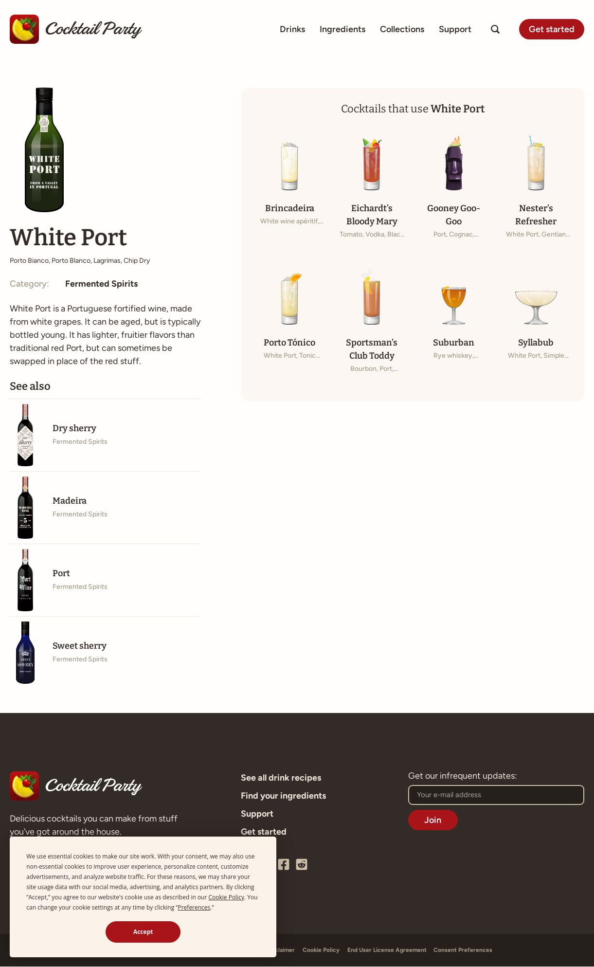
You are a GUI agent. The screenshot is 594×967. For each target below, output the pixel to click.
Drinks (292, 29)
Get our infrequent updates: (462, 777)
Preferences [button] (194, 907)
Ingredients (342, 29)
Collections (402, 29)
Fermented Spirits (101, 284)
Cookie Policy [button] (226, 897)
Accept (143, 932)
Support (455, 29)
